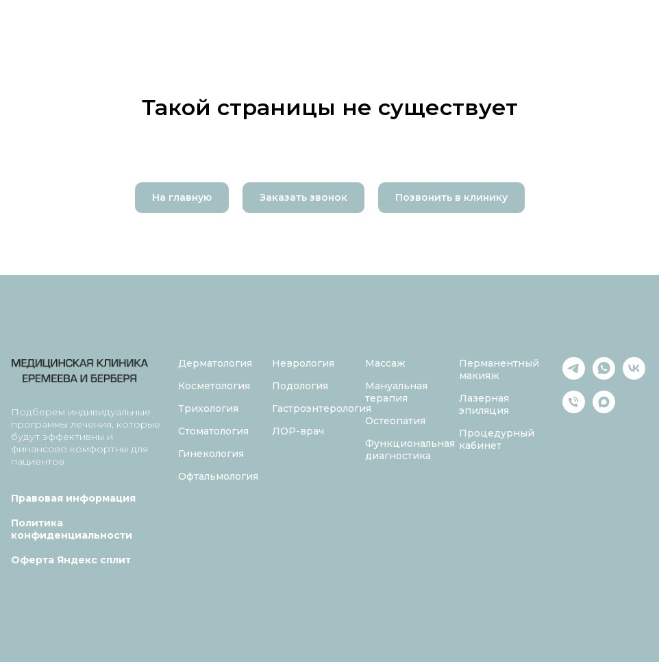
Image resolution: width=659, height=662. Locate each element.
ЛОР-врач (298, 431)
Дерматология (215, 363)
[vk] (634, 376)
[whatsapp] (604, 376)
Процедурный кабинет (496, 439)
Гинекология (211, 454)
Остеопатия (395, 421)
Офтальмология (218, 476)
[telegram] (573, 376)
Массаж (385, 363)
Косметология (214, 386)
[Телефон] (573, 409)
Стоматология (213, 431)
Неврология (303, 363)
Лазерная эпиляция (484, 404)
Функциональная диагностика (410, 449)
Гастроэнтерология (321, 408)
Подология (300, 386)
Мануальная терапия (396, 392)
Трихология (208, 408)
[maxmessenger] (604, 409)
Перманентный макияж (499, 369)
